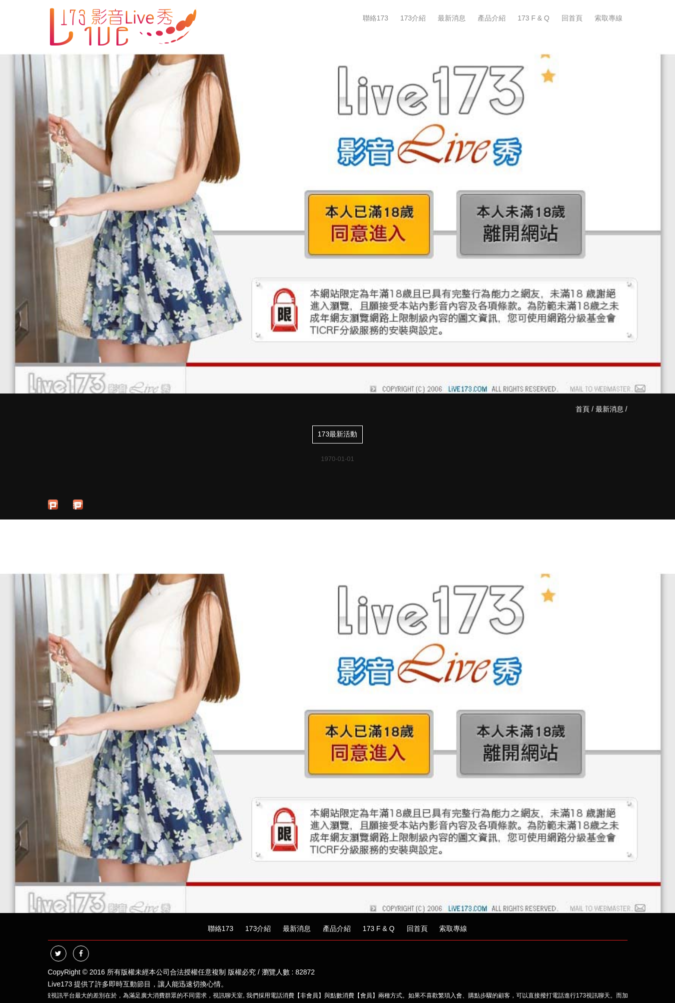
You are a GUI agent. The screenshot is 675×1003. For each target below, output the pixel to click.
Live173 (60, 984)
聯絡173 (375, 18)
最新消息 (452, 18)
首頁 (583, 409)
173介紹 (413, 18)
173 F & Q (534, 18)
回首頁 (572, 18)
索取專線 (609, 18)
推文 (76, 505)
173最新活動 (337, 434)
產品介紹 (492, 18)
